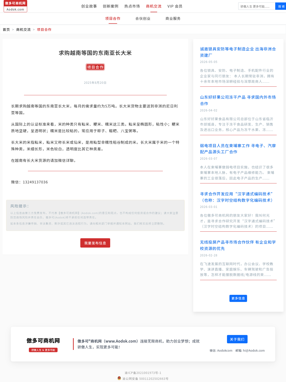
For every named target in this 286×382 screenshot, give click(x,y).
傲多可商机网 (43, 340)
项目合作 (111, 18)
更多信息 (238, 298)
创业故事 (89, 6)
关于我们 (237, 339)
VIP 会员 (175, 6)
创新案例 (111, 6)
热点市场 (132, 6)
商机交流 (154, 6)
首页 (6, 29)
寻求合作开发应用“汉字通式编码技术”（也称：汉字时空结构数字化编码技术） (237, 197)
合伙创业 (143, 18)
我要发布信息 (95, 242)
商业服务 (174, 18)
